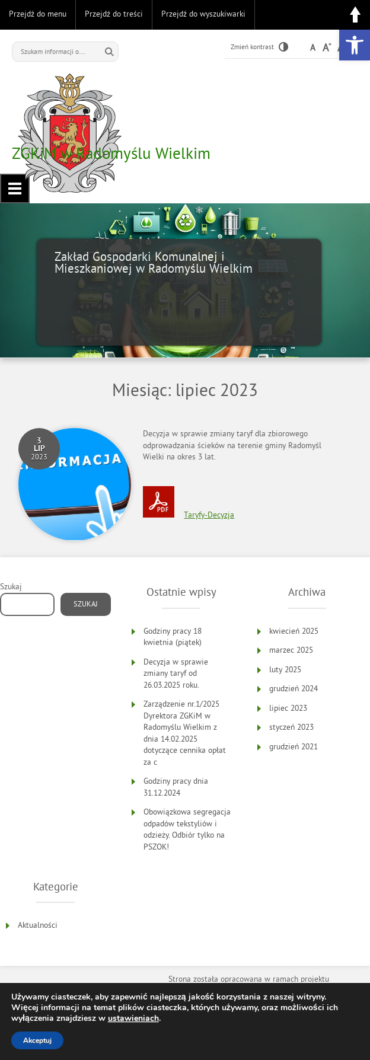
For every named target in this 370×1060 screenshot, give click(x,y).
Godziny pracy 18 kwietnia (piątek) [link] (172, 637)
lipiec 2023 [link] (288, 708)
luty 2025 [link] (285, 670)
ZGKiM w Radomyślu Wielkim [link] (111, 153)
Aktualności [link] (38, 925)
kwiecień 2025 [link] (293, 631)
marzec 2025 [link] (291, 650)
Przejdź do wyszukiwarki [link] (203, 14)
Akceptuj (37, 1040)
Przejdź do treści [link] (114, 14)
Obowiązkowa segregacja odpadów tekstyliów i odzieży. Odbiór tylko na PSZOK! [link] (187, 829)
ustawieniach (133, 1018)
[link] (354, 45)
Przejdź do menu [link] (37, 14)
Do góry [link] (355, 15)
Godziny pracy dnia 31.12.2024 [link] (175, 787)
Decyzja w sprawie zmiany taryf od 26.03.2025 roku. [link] (175, 673)
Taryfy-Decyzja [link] (209, 515)
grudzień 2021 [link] (293, 747)
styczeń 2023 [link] (291, 727)
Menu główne (15, 188)
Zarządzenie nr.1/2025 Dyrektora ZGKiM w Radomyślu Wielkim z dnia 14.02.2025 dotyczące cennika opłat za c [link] (184, 733)
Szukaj (11, 587)
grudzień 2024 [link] (293, 689)
